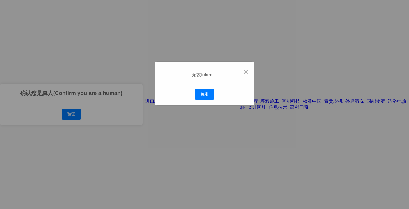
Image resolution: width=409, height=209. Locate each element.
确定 (204, 94)
